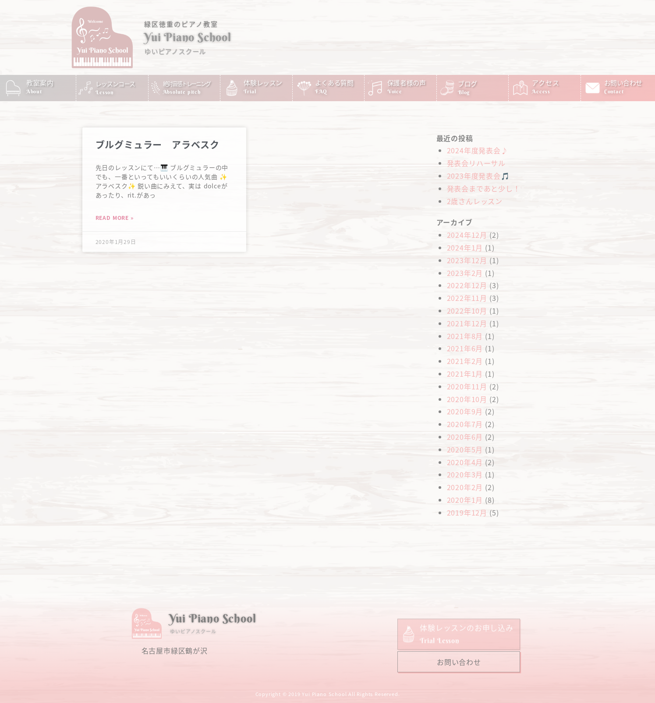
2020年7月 (465, 424)
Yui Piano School (187, 37)
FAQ (321, 91)
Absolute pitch (182, 91)
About (34, 91)
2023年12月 (467, 260)
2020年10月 (467, 399)
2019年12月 (467, 512)
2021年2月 (465, 361)
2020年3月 (465, 474)
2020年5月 (465, 449)
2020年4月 (465, 462)
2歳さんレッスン (475, 201)
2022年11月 (467, 298)
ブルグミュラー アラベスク (158, 144)
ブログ (467, 83)
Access (541, 91)
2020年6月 (465, 436)
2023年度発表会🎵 (478, 175)
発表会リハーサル (476, 163)
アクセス (545, 82)
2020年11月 (467, 386)
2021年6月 (465, 348)
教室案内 (40, 82)
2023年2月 (465, 273)
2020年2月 (465, 487)
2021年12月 (467, 323)
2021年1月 (465, 373)
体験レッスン (263, 82)
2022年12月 (467, 285)
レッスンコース (115, 83)
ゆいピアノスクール (175, 51)
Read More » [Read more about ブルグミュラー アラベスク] (115, 217)
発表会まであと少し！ (483, 188)
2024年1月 (465, 247)
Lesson (104, 92)
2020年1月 (465, 500)
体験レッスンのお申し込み (466, 641)
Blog (464, 92)
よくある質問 (334, 82)
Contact (614, 91)
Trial (250, 91)
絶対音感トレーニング (186, 83)
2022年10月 (467, 310)
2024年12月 (467, 235)
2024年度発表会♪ (477, 150)
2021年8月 (465, 336)
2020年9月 (465, 411)
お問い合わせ (623, 82)
